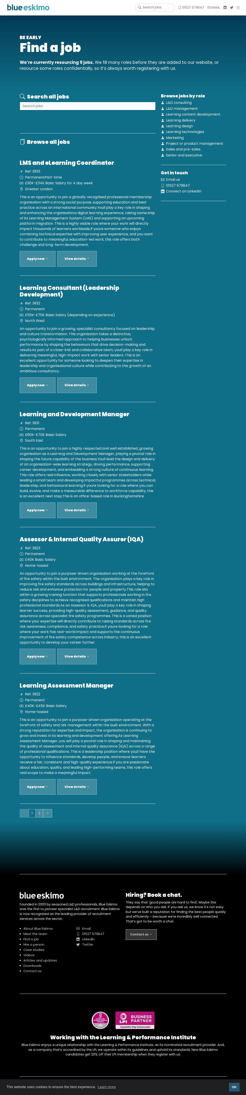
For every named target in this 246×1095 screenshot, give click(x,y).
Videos (28, 959)
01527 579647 (191, 7)
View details (77, 263)
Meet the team (35, 938)
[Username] (155, 7)
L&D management (182, 108)
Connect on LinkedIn (183, 195)
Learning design (179, 126)
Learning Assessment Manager (66, 690)
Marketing (175, 137)
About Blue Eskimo (38, 933)
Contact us (32, 975)
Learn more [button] (107, 1087)
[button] (239, 8)
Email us (173, 183)
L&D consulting (179, 102)
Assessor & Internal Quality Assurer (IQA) (81, 544)
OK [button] (234, 1087)
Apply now (37, 263)
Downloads (32, 970)
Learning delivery (180, 120)
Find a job (31, 943)
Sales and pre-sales (183, 149)
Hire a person (33, 949)
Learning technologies (185, 131)
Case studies (33, 954)
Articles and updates (40, 964)
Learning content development (193, 114)
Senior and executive (184, 155)
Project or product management (194, 143)
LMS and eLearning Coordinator (67, 167)
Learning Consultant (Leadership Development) (69, 295)
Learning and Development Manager (74, 418)
